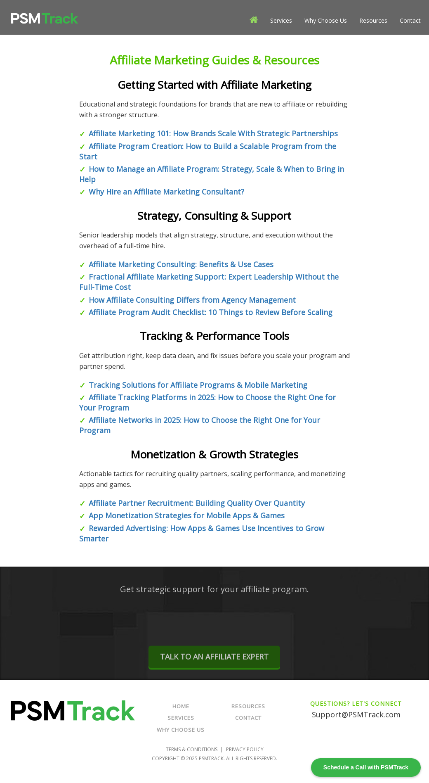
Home (180, 706)
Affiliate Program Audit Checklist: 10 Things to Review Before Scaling (210, 312)
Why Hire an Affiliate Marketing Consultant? (166, 192)
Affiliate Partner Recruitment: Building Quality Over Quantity (197, 503)
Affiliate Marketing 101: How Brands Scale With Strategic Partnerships (213, 133)
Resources (373, 20)
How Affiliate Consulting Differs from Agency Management (192, 300)
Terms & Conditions (191, 749)
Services (281, 20)
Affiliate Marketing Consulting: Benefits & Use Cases (181, 264)
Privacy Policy (245, 749)
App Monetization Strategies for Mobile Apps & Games (187, 515)
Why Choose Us (325, 20)
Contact (410, 20)
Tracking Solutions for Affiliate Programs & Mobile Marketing (198, 385)
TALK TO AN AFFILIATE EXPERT (214, 664)
